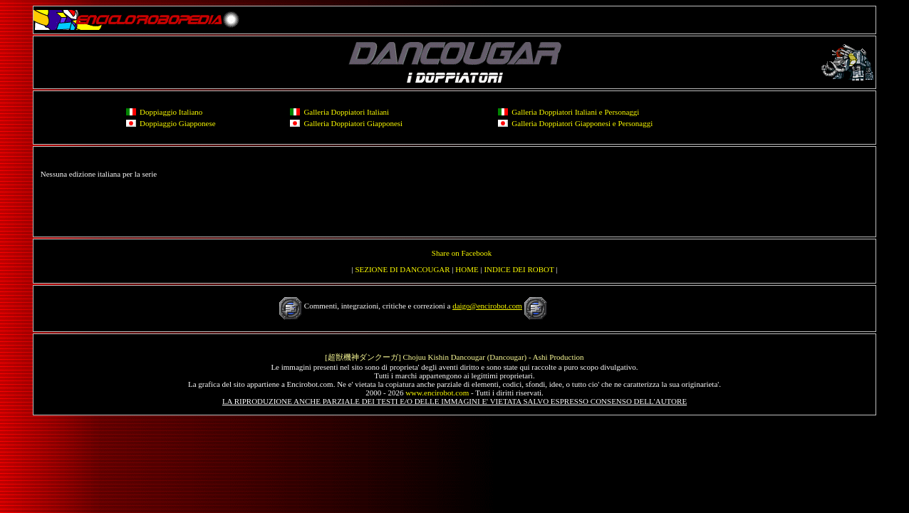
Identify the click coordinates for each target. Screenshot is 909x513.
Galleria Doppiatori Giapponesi (352, 123)
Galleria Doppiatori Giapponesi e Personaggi (582, 123)
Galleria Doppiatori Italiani (346, 112)
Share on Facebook (462, 253)
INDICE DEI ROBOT (519, 269)
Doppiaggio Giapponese (178, 123)
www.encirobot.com (437, 392)
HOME (466, 269)
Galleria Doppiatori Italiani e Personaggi (575, 112)
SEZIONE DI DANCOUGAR (402, 269)
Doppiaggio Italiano (171, 112)
